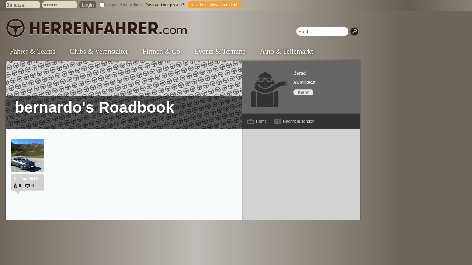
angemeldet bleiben (124, 5)
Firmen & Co (161, 51)
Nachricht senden (299, 121)
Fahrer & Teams (32, 51)
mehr (303, 92)
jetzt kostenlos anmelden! (214, 5)
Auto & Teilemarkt (286, 51)
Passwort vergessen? (164, 5)
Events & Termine (220, 51)
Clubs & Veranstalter (99, 51)
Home (261, 121)
